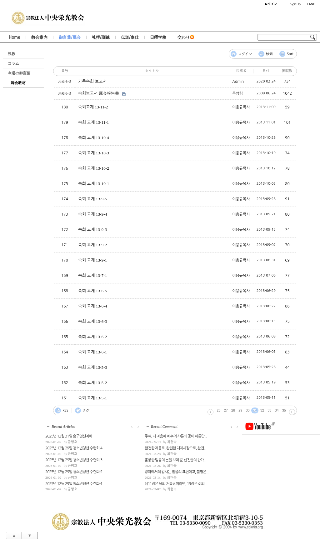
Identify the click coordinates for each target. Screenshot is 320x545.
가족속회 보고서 (92, 81)
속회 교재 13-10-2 (93, 168)
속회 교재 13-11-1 (93, 122)
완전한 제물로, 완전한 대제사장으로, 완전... (141, 447)
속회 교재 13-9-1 (92, 260)
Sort (290, 54)
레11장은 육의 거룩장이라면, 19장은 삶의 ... (142, 483)
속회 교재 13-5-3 (92, 367)
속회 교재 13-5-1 (92, 398)
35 (284, 410)
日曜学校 (158, 37)
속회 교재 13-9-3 (92, 229)
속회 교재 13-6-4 (92, 306)
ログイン (245, 54)
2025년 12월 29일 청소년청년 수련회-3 (73, 459)
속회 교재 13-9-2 (92, 244)
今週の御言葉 (19, 73)
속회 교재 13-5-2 (92, 382)
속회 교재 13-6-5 (92, 290)
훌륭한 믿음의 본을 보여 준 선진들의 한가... (141, 459)
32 (262, 410)
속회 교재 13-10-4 (93, 137)
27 (226, 410)
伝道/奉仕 (130, 37)
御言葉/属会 (70, 37)
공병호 (72, 441)
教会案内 (39, 37)
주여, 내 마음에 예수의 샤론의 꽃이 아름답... (142, 436)
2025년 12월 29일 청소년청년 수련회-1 (73, 483)
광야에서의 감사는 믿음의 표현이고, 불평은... (142, 471)
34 (277, 410)
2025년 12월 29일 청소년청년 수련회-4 (73, 447)
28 (233, 410)
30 (248, 410)
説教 (11, 54)
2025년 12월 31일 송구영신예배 (68, 436)
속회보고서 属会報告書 (98, 93)
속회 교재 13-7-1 (92, 275)
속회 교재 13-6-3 (92, 321)
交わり (186, 37)
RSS (65, 410)
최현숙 (138, 441)
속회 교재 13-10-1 (93, 183)
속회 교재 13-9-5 (92, 199)
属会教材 (18, 83)
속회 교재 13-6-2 (92, 336)
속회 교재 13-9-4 (92, 214)
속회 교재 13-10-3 (93, 153)
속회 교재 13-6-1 (92, 352)
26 (219, 410)
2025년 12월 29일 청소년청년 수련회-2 (73, 471)
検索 (269, 54)
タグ (85, 410)
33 (269, 410)
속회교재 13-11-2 (93, 107)
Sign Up (295, 4)
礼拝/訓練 (101, 37)
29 (240, 410)
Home (14, 37)
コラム (13, 63)
